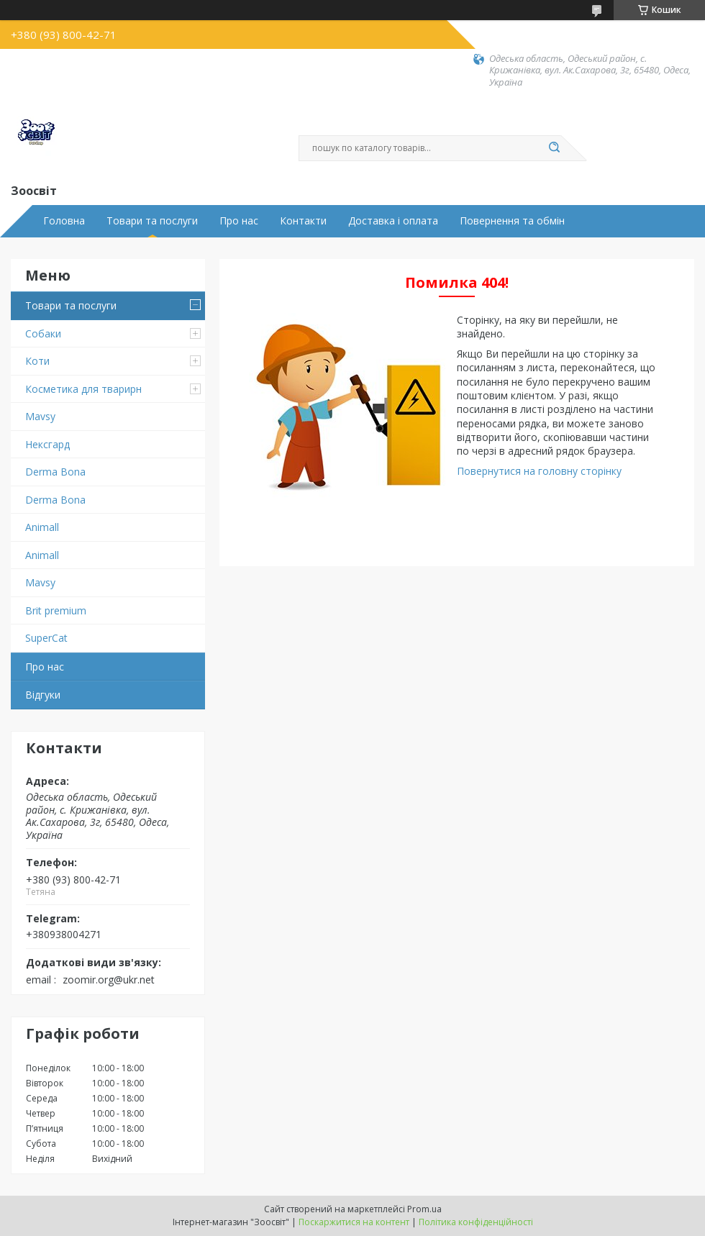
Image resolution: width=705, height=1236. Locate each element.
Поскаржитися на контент (354, 1222)
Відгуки (42, 694)
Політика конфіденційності (476, 1222)
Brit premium (55, 610)
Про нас (238, 221)
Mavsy (40, 416)
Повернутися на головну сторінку (539, 471)
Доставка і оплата (393, 221)
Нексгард (47, 444)
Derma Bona (55, 471)
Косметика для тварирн (83, 389)
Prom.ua (424, 1209)
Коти (37, 361)
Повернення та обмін (512, 221)
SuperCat (46, 638)
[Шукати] (554, 148)
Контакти (303, 221)
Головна (64, 221)
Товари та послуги (152, 221)
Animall (42, 527)
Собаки (43, 333)
